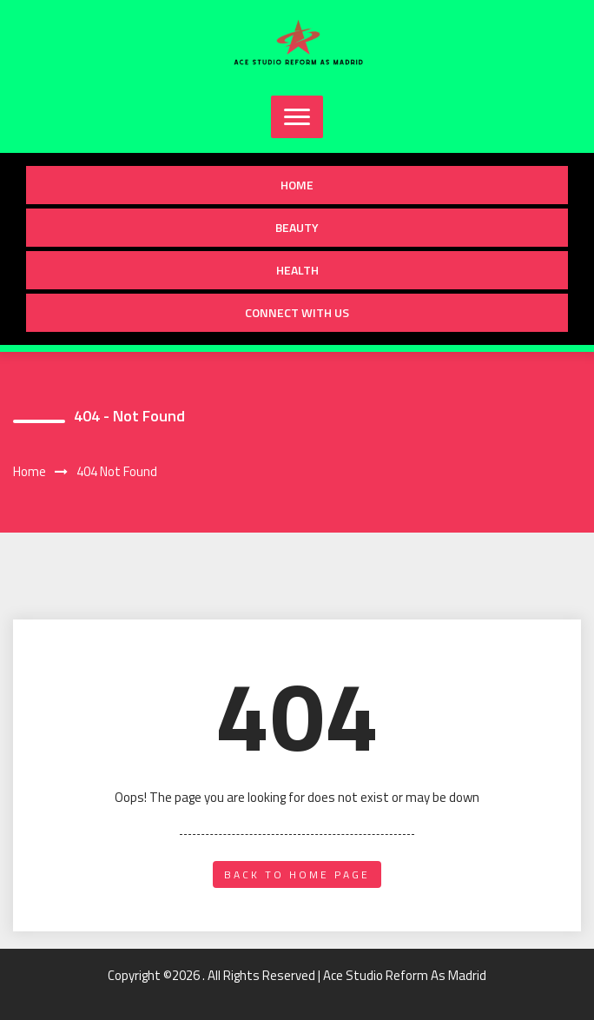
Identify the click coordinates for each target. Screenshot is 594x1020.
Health (297, 270)
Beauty (297, 227)
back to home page (297, 874)
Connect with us (297, 312)
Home (297, 185)
